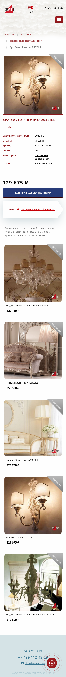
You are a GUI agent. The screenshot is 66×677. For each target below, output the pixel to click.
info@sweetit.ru (35, 663)
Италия (39, 140)
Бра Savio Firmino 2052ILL (20, 537)
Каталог (26, 34)
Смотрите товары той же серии (38, 209)
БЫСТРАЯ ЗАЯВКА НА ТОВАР (33, 192)
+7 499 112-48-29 (53, 7)
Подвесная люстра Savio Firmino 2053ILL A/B (30, 614)
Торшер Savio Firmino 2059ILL (22, 460)
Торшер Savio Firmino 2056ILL (22, 382)
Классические (43, 163)
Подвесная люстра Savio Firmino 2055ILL (28, 305)
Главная (9, 34)
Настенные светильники (26, 40)
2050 (37, 150)
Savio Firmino (43, 145)
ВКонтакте (35, 650)
